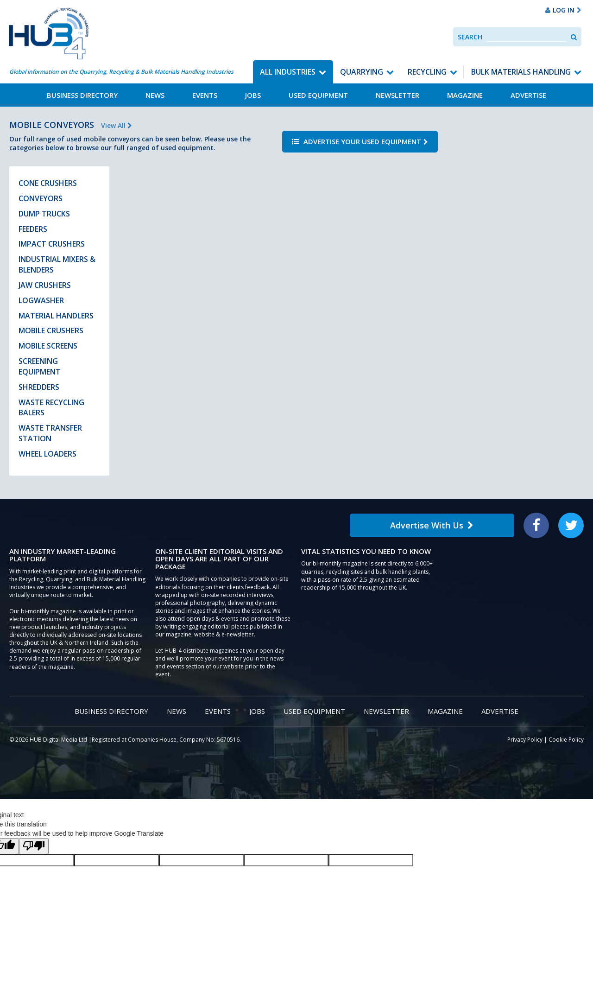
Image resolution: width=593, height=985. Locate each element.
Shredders (39, 387)
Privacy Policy (525, 740)
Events (204, 95)
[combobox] (526, 37)
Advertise (528, 95)
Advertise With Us (431, 525)
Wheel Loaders (47, 454)
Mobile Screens (48, 346)
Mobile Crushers (51, 330)
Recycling (427, 72)
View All (116, 125)
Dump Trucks (44, 214)
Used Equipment (318, 95)
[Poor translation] (34, 846)
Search (470, 36)
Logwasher (41, 300)
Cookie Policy (566, 740)
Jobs (253, 95)
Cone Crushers (48, 183)
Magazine (465, 95)
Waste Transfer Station (50, 433)
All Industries (287, 72)
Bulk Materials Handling (521, 72)
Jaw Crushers (45, 285)
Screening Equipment (40, 366)
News (154, 95)
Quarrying (361, 72)
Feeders (33, 229)
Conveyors (41, 198)
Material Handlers (56, 316)
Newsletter (397, 95)
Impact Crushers (52, 244)
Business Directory (82, 95)
